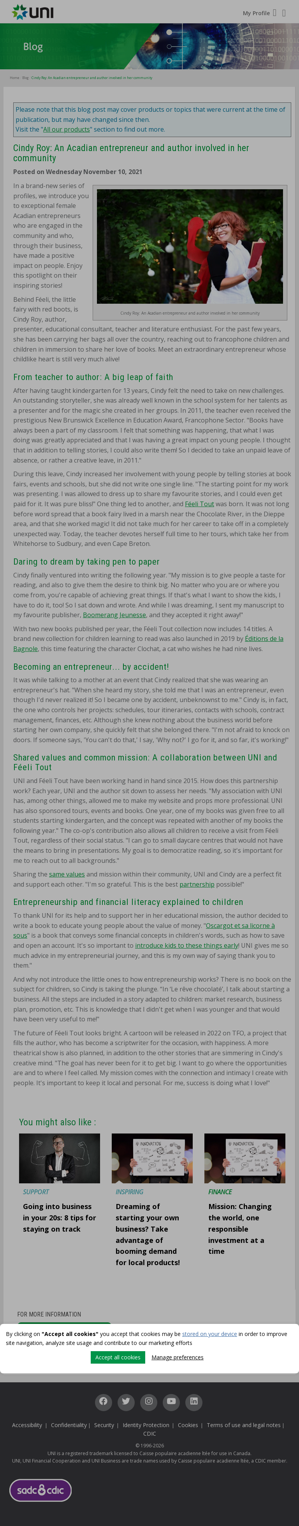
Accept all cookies (118, 1357)
